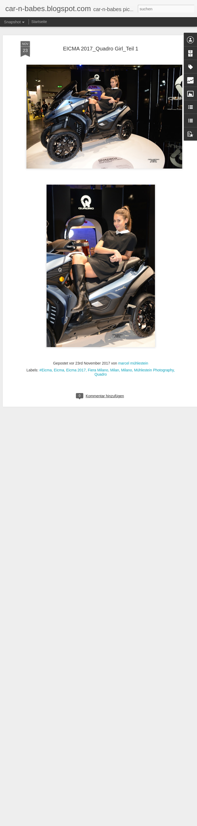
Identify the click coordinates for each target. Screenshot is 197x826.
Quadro (100, 367)
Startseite (39, 22)
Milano (126, 363)
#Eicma (45, 363)
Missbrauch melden (136, 823)
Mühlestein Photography (154, 363)
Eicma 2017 (76, 363)
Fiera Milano (98, 363)
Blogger (117, 823)
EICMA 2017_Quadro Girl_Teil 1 (100, 41)
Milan (114, 363)
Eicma (59, 363)
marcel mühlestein (133, 356)
